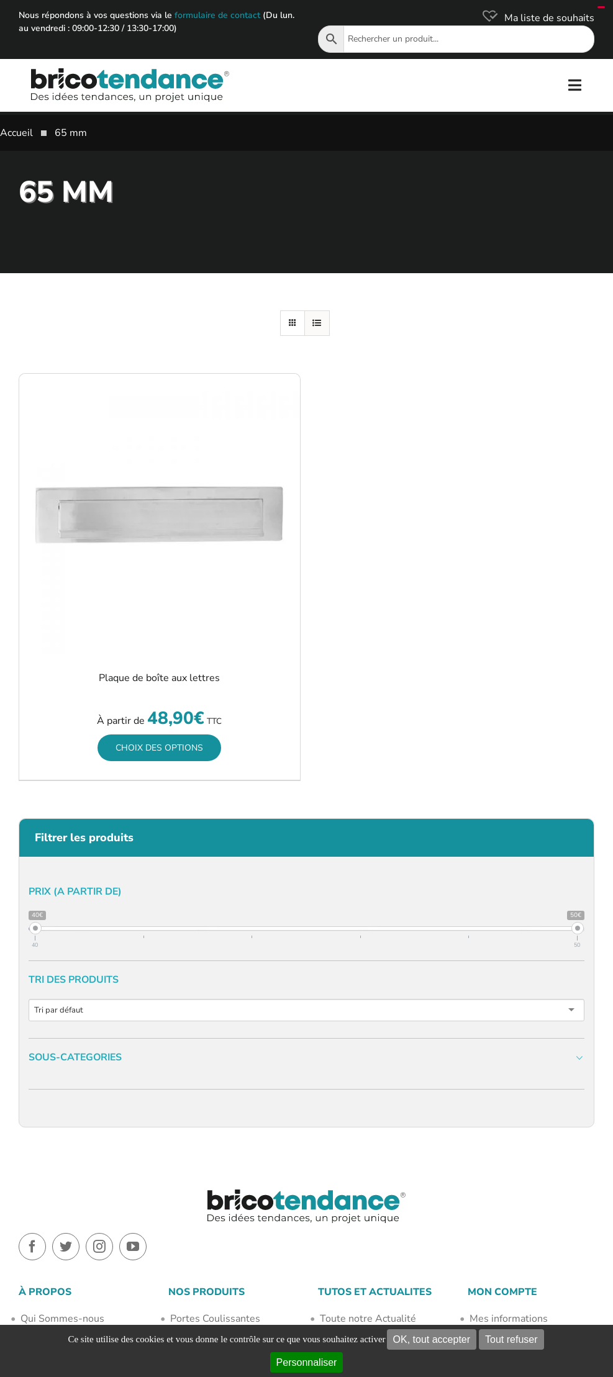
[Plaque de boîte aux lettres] (159, 514)
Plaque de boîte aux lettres (159, 678)
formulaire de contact (217, 15)
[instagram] (99, 1246)
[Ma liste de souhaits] (537, 18)
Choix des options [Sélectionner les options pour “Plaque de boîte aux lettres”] (159, 748)
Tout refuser (511, 1339)
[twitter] (65, 1246)
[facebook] (32, 1246)
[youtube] (133, 1246)
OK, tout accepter (432, 1339)
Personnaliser (306, 1362)
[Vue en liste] (317, 323)
